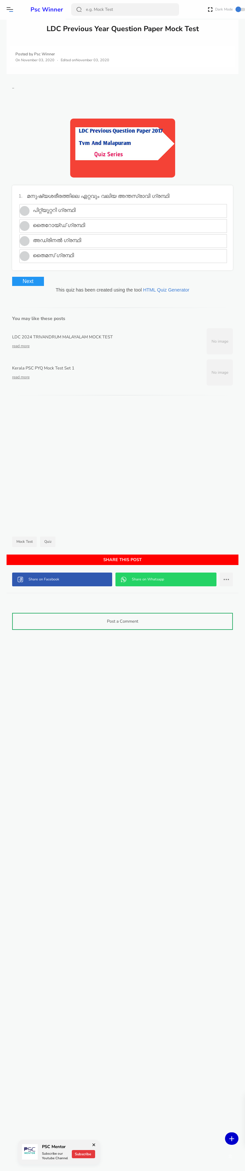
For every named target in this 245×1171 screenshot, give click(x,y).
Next (95, 290)
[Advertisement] (155, 476)
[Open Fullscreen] (210, 9)
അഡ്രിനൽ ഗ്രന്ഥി (124, 249)
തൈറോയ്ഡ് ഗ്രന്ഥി (126, 233)
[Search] (126, 9)
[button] (11, 9)
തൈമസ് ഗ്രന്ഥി (120, 264)
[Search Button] (81, 9)
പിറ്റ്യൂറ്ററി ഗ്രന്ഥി (121, 218)
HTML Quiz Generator (199, 298)
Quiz (117, 550)
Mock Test (92, 550)
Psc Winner (38, 9)
